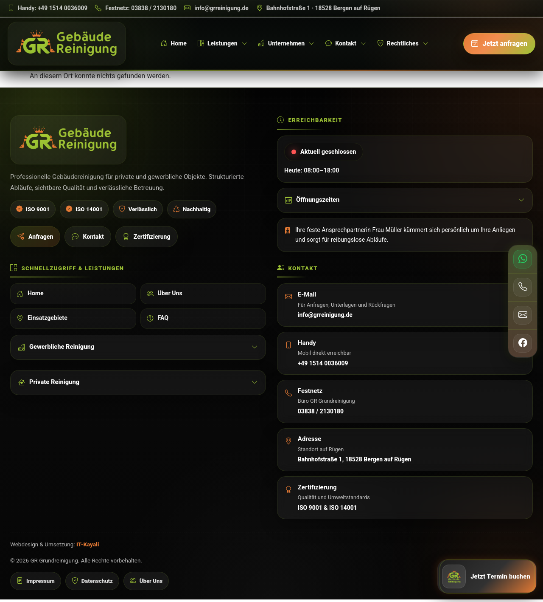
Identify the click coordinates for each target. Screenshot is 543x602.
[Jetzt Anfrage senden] (487, 576)
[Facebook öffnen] (522, 343)
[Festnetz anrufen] (135, 8)
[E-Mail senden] (522, 315)
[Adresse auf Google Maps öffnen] (318, 8)
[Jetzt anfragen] (499, 44)
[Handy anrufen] (47, 8)
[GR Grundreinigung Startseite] (68, 44)
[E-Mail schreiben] (216, 8)
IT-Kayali (87, 547)
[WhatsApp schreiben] (522, 259)
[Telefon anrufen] (522, 287)
